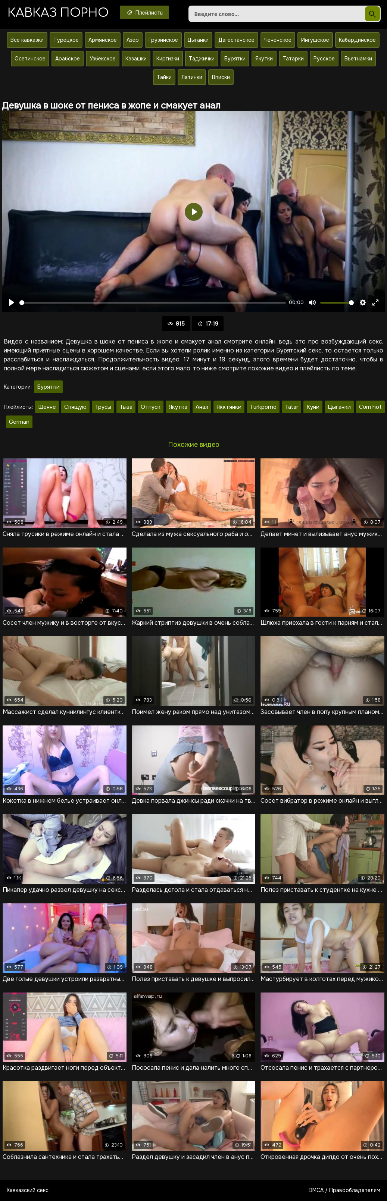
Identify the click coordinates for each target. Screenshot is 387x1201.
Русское (324, 58)
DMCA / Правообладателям (344, 1190)
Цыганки (198, 40)
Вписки (221, 77)
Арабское (67, 58)
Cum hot (370, 407)
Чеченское (277, 40)
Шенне (47, 407)
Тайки (164, 77)
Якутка (178, 407)
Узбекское (103, 58)
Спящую (75, 407)
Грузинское (163, 40)
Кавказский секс (28, 1190)
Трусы (103, 407)
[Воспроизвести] (12, 302)
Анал (202, 407)
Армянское (102, 40)
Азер (133, 40)
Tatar (291, 407)
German (19, 422)
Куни (312, 407)
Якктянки (228, 407)
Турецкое (66, 40)
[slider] (152, 302)
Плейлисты (144, 12)
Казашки (136, 58)
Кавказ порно (58, 12)
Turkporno (263, 407)
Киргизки (167, 58)
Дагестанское (236, 40)
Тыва (125, 407)
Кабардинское (357, 40)
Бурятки (235, 58)
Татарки (293, 58)
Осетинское (30, 58)
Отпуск (150, 407)
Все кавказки (27, 40)
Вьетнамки (358, 58)
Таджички (202, 58)
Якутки (264, 58)
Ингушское (315, 40)
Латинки (191, 77)
